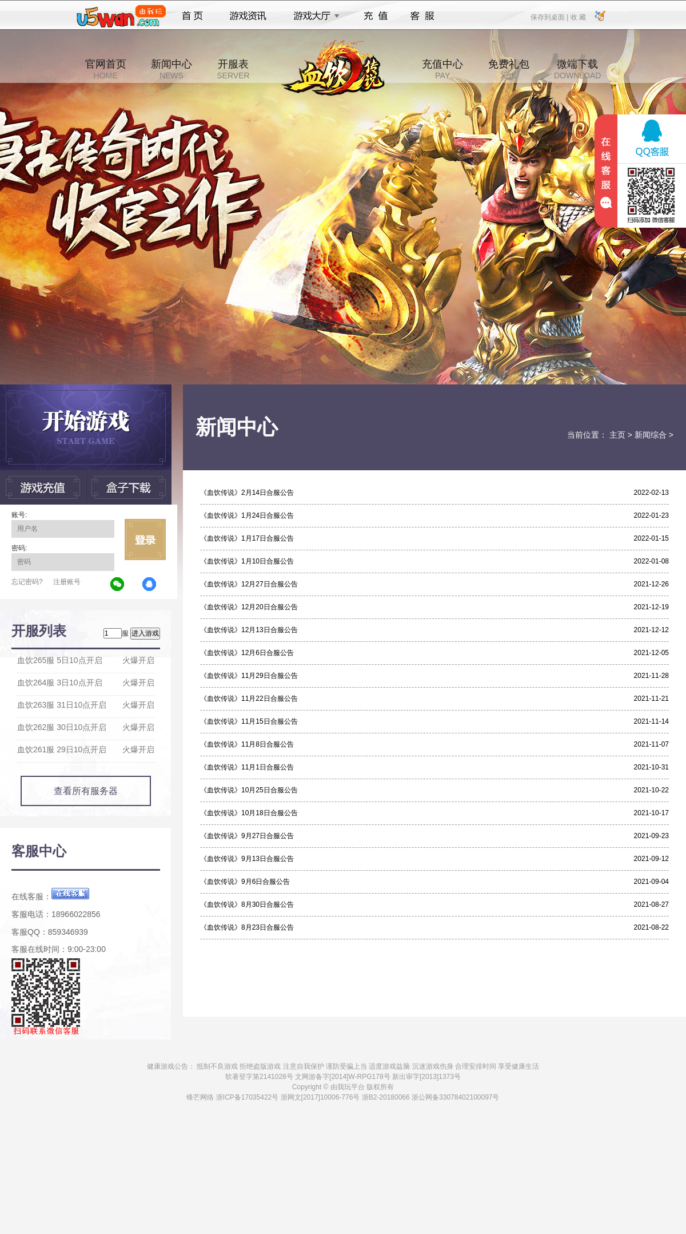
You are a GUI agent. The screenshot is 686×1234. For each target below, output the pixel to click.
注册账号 (67, 582)
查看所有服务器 (86, 791)
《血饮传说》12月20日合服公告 (249, 607)
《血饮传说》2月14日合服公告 (247, 493)
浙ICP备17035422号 (247, 1097)
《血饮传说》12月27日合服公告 (249, 584)
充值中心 (442, 69)
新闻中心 (171, 69)
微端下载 (577, 69)
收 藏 (578, 17)
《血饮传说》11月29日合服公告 (249, 676)
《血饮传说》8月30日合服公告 (247, 904)
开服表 (233, 69)
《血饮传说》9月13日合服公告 (247, 859)
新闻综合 (651, 434)
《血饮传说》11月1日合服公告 (247, 767)
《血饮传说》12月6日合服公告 (247, 653)
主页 (617, 434)
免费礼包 (508, 69)
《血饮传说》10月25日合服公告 (249, 790)
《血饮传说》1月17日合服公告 (247, 538)
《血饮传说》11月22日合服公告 (249, 699)
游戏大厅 (313, 16)
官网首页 (105, 69)
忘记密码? (27, 582)
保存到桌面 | (550, 17)
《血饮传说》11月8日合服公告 (247, 744)
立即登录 (145, 539)
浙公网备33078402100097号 (455, 1097)
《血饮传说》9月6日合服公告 (245, 882)
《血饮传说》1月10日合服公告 (247, 561)
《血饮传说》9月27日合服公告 (247, 836)
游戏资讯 (248, 16)
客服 (422, 16)
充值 (375, 16)
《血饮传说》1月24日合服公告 (247, 515)
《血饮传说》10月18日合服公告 (249, 813)
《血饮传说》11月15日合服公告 (249, 721)
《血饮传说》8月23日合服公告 (247, 927)
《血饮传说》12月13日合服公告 (249, 630)
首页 (192, 16)
